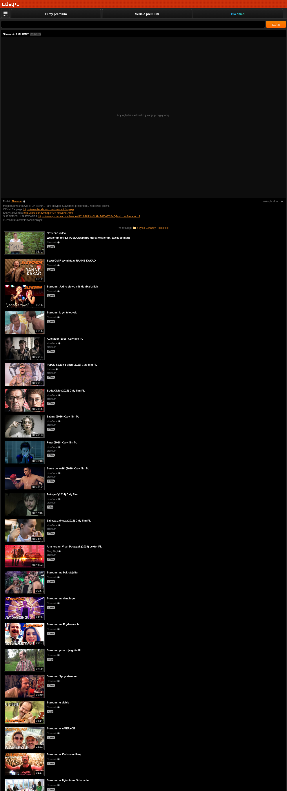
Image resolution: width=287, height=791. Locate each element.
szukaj (276, 24)
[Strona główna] (11, 4)
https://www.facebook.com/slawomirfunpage (48, 209)
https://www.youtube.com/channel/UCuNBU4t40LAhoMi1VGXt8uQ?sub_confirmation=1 (89, 216)
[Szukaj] (133, 24)
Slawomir (16, 201)
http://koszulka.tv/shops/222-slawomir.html (48, 212)
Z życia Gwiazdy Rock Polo (153, 227)
